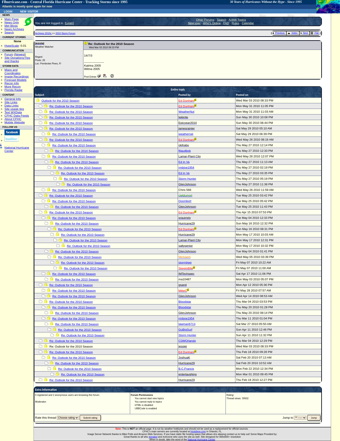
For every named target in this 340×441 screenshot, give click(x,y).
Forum (8, 54)
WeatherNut (186, 111)
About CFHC (12, 119)
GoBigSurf (185, 329)
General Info (12, 99)
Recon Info (11, 83)
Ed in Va (184, 162)
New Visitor (29, 11)
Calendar (248, 23)
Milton (240, 15)
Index (292, 33)
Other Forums (205, 19)
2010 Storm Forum (65, 33)
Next (304, 33)
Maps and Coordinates (12, 71)
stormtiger (185, 262)
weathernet (186, 134)
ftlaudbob (185, 150)
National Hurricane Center (201, 439)
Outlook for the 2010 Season (61, 100)
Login (8, 11)
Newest (20, 54)
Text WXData (13, 112)
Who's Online (212, 23)
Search (9, 32)
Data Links (11, 105)
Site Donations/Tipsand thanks (17, 59)
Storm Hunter (187, 178)
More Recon (12, 86)
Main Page (11, 19)
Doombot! (185, 201)
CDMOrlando (187, 340)
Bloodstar (185, 301)
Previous (278, 33)
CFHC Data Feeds (16, 115)
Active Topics (237, 19)
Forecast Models (15, 80)
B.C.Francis (186, 368)
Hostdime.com (198, 431)
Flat (314, 33)
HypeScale (11, 45)
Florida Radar (13, 90)
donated (153, 436)
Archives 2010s (43, 33)
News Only (11, 22)
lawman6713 (187, 324)
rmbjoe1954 (186, 167)
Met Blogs (11, 25)
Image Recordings (16, 76)
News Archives (14, 29)
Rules (235, 23)
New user (194, 23)
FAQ (226, 23)
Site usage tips (14, 109)
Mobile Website (14, 122)
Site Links (10, 102)
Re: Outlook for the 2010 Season (71, 106)
